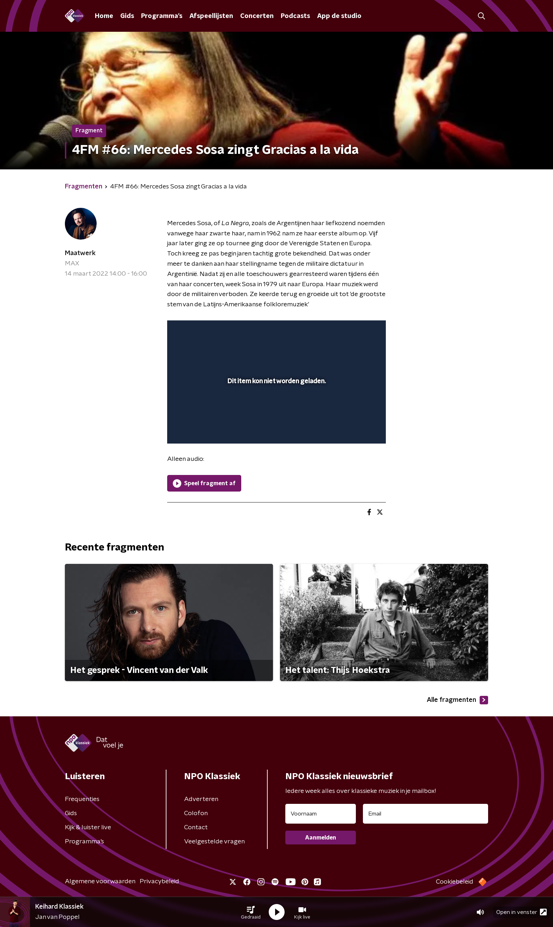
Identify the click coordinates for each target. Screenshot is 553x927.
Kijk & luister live (88, 827)
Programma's (161, 16)
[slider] (275, 409)
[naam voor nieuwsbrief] (320, 814)
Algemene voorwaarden (100, 881)
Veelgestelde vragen (214, 841)
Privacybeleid (159, 881)
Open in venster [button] (521, 912)
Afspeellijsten (211, 16)
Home (104, 16)
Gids (127, 16)
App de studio (339, 16)
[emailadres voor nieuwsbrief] (425, 814)
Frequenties (82, 799)
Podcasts (295, 16)
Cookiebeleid (454, 882)
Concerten (257, 16)
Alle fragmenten (457, 700)
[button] (250, 912)
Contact (196, 827)
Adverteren (201, 799)
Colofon (196, 813)
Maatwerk (80, 253)
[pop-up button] (354, 428)
